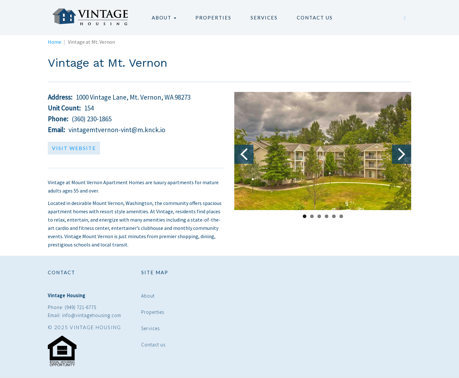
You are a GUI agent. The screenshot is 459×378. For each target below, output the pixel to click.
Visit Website (74, 148)
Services (264, 17)
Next (401, 154)
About (164, 17)
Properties (213, 17)
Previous (243, 154)
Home (54, 42)
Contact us (315, 17)
